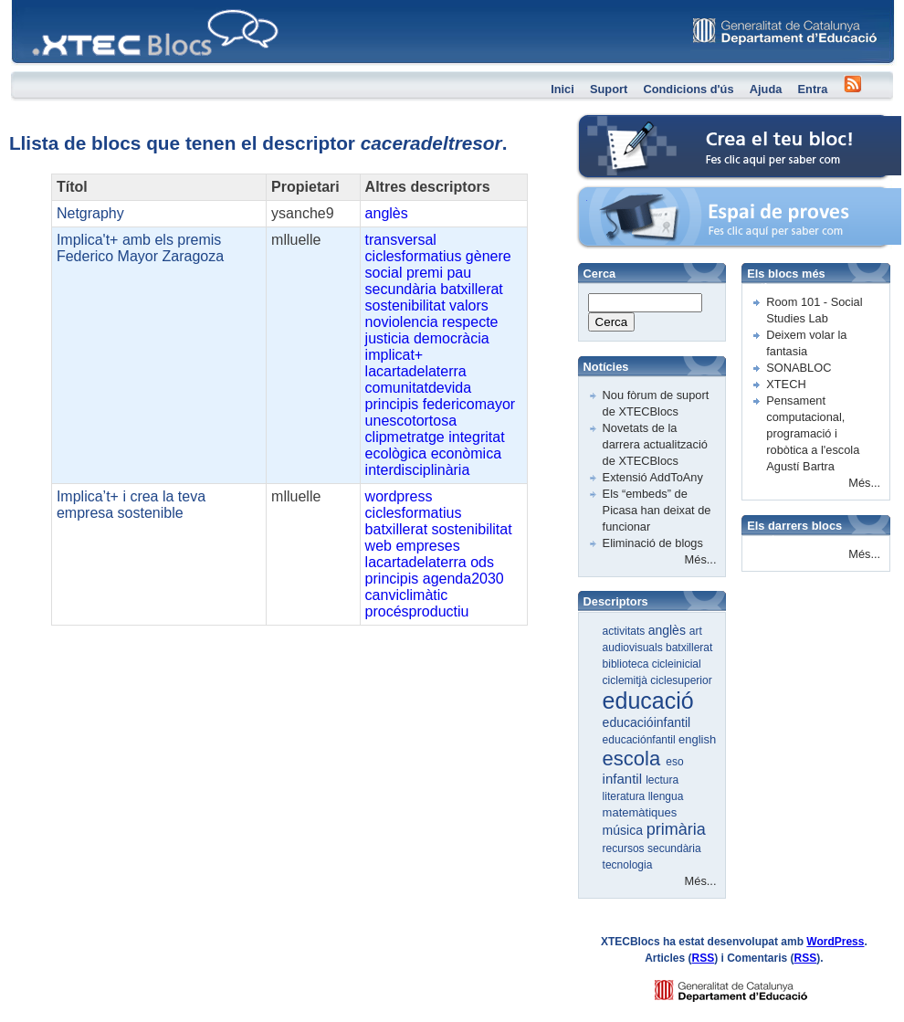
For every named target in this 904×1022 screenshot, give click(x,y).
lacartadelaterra (416, 371)
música (624, 830)
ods (482, 562)
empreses (427, 545)
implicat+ (394, 355)
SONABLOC (798, 367)
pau (459, 272)
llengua (666, 796)
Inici (562, 89)
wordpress (399, 496)
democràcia (451, 338)
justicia (387, 338)
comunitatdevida (418, 387)
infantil (624, 778)
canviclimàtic (406, 595)
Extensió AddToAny (653, 477)
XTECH (785, 384)
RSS (703, 958)
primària (676, 829)
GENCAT (748, 986)
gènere (488, 256)
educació (648, 700)
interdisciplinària (417, 470)
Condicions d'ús (688, 89)
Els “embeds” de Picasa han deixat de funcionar (657, 510)
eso (674, 761)
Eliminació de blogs (653, 543)
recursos (625, 848)
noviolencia (401, 322)
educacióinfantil (647, 722)
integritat (476, 437)
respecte (470, 322)
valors (469, 305)
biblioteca (627, 664)
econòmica (466, 453)
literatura (625, 796)
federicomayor (469, 404)
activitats (625, 631)
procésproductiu (417, 611)
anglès (386, 213)
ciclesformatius (413, 256)
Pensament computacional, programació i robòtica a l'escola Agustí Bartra (812, 433)
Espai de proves (620, 196)
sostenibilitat (405, 305)
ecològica (396, 453)
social (384, 272)
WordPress (835, 941)
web (378, 545)
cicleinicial (676, 664)
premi (424, 272)
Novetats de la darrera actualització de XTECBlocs (655, 444)
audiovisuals (634, 647)
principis (392, 404)
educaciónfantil (640, 739)
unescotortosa (411, 420)
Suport (608, 89)
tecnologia (628, 865)
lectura (662, 780)
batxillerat (471, 289)
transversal (400, 240)
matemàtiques (640, 812)
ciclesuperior (680, 680)
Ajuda (766, 89)
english (697, 739)
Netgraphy (90, 213)
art (695, 631)
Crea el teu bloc (619, 124)
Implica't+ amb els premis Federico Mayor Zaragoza (140, 248)
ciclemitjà (627, 680)
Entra (813, 89)
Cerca (611, 322)
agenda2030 (463, 578)
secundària (400, 289)
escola (635, 758)
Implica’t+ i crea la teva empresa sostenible (131, 505)
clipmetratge (405, 437)
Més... (701, 559)
